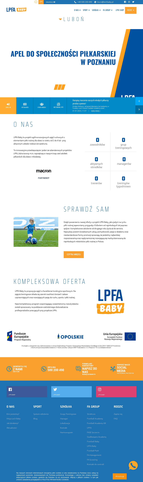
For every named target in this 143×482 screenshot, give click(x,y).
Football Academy (95, 419)
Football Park (93, 451)
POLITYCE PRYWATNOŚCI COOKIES (55, 479)
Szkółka (95, 10)
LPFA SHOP (120, 10)
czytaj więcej (74, 255)
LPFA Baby (91, 446)
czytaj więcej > (95, 111)
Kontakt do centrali (95, 464)
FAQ (116, 419)
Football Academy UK (96, 423)
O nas (76, 10)
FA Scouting (92, 460)
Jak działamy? (13, 423)
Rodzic (129, 10)
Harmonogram (66, 432)
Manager (64, 419)
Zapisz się (118, 414)
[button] (139, 101)
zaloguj (50, 2)
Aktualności (12, 428)
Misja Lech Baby (14, 419)
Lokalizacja (65, 423)
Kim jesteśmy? (13, 414)
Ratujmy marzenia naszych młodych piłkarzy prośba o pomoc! (91, 102)
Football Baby (93, 441)
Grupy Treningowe (68, 414)
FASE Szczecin (93, 432)
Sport (85, 10)
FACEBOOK (130, 373)
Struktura (91, 414)
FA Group (106, 10)
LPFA (89, 428)
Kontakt (63, 428)
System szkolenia (40, 414)
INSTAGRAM (121, 373)
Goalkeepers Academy (96, 437)
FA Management (94, 455)
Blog (35, 419)
